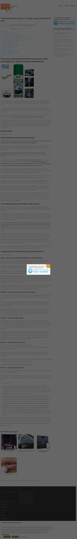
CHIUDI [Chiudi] (48, 266)
